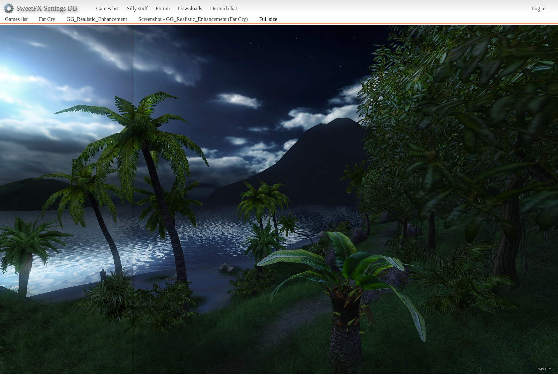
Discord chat (223, 8)
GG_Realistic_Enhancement (96, 19)
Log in (538, 8)
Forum (163, 8)
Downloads (190, 8)
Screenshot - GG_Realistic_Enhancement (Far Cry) (193, 19)
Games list (107, 8)
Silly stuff (137, 8)
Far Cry (47, 19)
